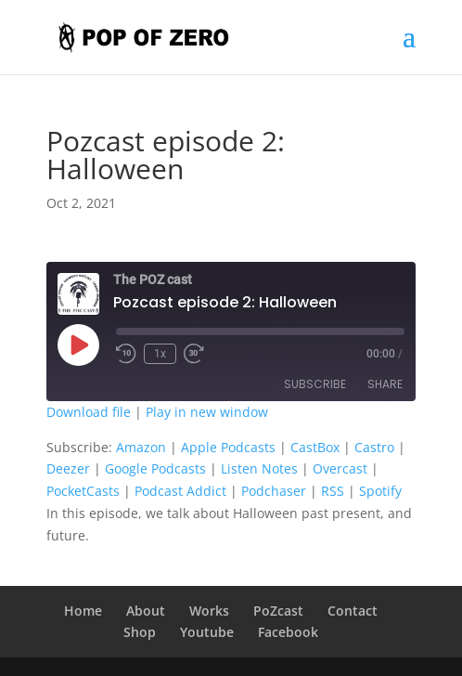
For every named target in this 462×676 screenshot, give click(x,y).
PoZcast (278, 610)
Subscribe (315, 384)
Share (385, 384)
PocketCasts (83, 491)
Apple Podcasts (228, 447)
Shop (139, 632)
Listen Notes (259, 468)
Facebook (288, 632)
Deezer (68, 468)
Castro (374, 447)
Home (83, 610)
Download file (88, 412)
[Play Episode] (78, 344)
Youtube (207, 632)
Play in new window (207, 412)
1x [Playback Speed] (160, 353)
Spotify (380, 491)
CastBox (315, 447)
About (145, 610)
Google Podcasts (155, 468)
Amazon (141, 447)
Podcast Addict (180, 491)
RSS (332, 491)
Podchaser (273, 491)
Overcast (340, 468)
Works (209, 610)
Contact (352, 610)
